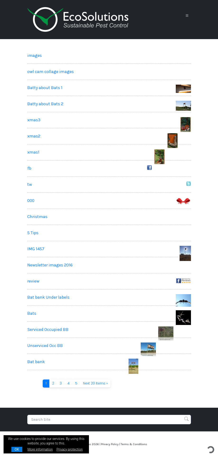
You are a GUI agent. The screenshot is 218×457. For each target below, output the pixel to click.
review (33, 281)
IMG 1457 (35, 248)
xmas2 (33, 136)
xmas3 (33, 120)
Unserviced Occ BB (45, 345)
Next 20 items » (95, 383)
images (34, 55)
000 (30, 200)
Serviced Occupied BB (48, 329)
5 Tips (32, 232)
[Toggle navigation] (187, 16)
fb (29, 168)
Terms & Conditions (134, 444)
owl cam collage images (50, 71)
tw (29, 184)
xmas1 (33, 152)
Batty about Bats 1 (44, 87)
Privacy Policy (110, 444)
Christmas (37, 216)
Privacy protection (69, 449)
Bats (31, 313)
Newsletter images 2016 (50, 265)
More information (40, 449)
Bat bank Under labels (48, 297)
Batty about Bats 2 (45, 103)
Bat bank (36, 361)
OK (17, 449)
